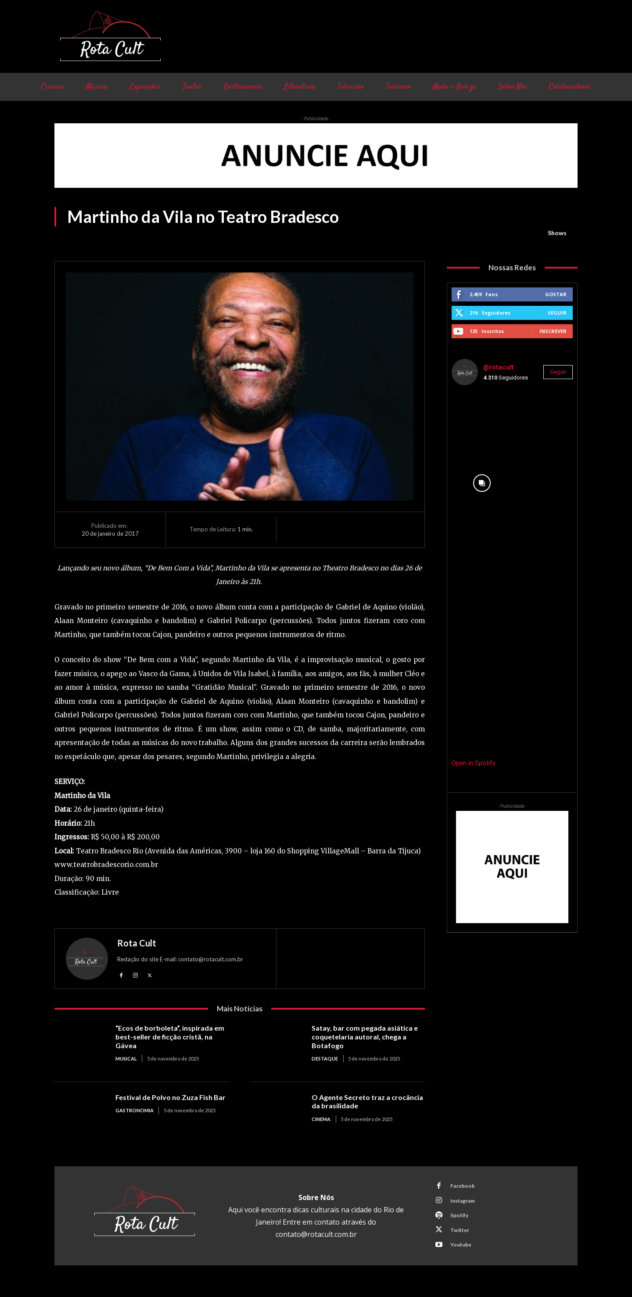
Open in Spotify (474, 763)
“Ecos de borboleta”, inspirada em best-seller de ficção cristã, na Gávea (167, 1038)
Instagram (466, 1204)
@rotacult (498, 367)
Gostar (556, 294)
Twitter (462, 1236)
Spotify (462, 1220)
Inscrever (553, 331)
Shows (557, 233)
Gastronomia (134, 1120)
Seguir (557, 312)
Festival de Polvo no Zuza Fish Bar (166, 1102)
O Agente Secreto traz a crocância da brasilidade (354, 1102)
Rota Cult (136, 943)
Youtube (463, 1253)
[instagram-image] (482, 422)
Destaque (325, 1060)
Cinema (321, 1120)
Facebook (465, 1188)
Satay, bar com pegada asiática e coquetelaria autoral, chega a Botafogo (367, 1038)
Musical (126, 1060)
